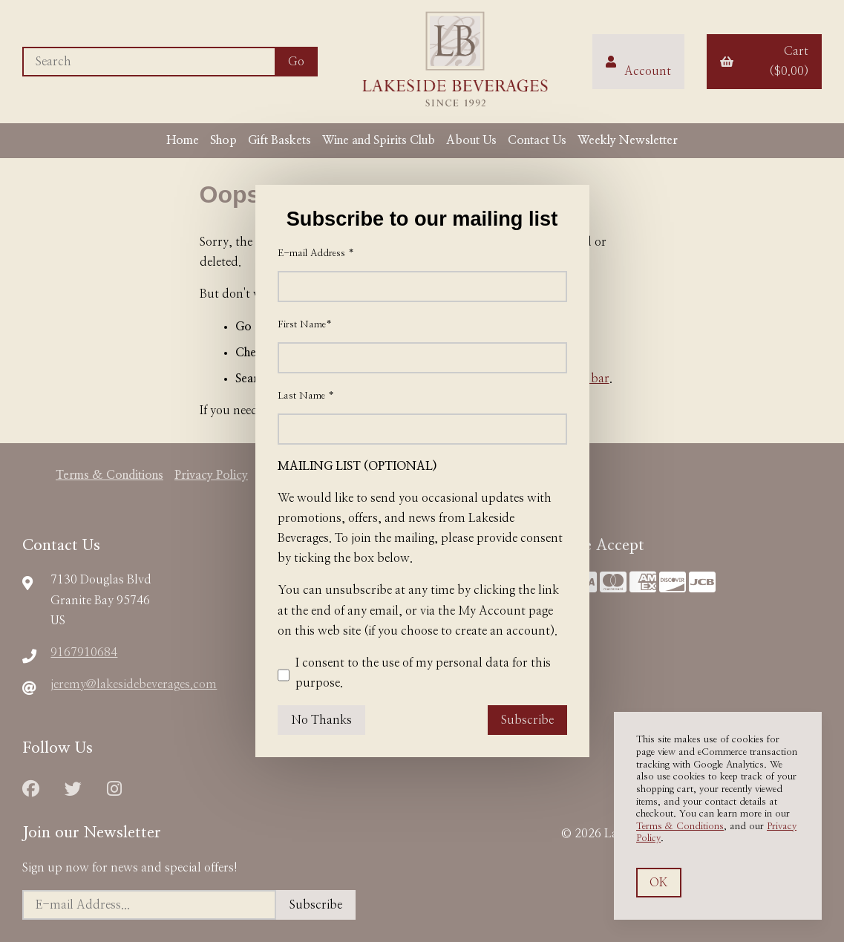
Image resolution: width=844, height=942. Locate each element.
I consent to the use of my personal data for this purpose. (414, 675)
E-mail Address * (316, 253)
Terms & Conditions (680, 826)
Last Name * (306, 396)
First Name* (305, 325)
